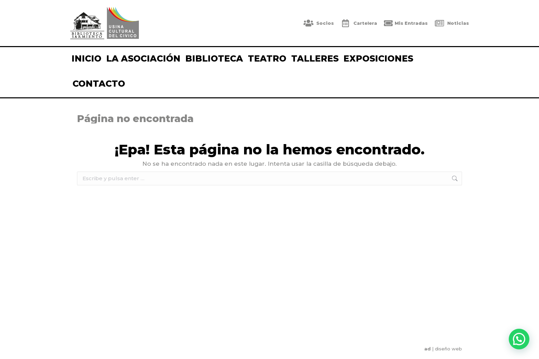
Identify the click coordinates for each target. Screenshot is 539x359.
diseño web (448, 348)
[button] (519, 339)
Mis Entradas (406, 23)
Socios (319, 23)
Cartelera (359, 23)
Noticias (451, 23)
